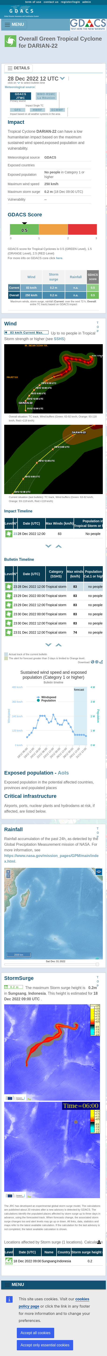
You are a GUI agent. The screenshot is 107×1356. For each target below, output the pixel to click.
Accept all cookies (35, 1333)
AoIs (63, 773)
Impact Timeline (18, 511)
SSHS (59, 339)
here (59, 258)
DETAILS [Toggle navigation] (18, 68)
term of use (33, 1)
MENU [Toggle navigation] (14, 25)
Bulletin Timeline (19, 559)
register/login (70, 1)
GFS (17, 110)
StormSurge (19, 978)
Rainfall (76, 277)
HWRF (37, 110)
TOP (98, 327)
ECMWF (57, 110)
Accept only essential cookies (45, 1345)
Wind (31, 277)
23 (15, 534)
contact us (51, 1)
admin (86, 1)
